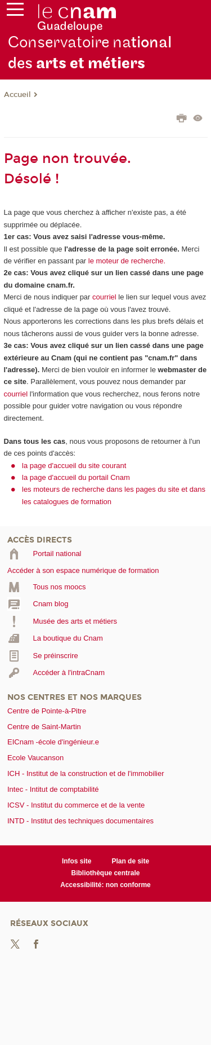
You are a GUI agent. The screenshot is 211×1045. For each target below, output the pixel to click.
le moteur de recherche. (125, 261)
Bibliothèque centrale (105, 873)
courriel (104, 297)
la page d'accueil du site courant (74, 465)
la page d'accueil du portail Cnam (76, 477)
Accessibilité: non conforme (105, 885)
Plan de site (130, 861)
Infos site (77, 861)
